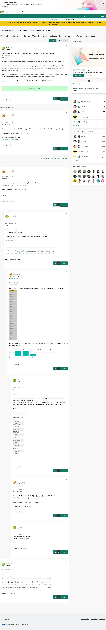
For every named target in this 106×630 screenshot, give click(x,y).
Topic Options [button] (62, 40)
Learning (63, 11)
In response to (6, 119)
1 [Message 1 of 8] (6, 99)
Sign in (91, 16)
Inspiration (34, 11)
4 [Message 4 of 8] (10, 259)
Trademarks (102, 619)
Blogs (56, 11)
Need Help (9, 94)
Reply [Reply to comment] (64, 148)
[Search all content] (84, 19)
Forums (27, 11)
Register (85, 16)
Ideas (41, 11)
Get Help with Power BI (32, 30)
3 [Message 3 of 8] (6, 201)
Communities (49, 11)
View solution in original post (10, 139)
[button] (52, 40)
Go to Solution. (37, 88)
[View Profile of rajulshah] (8, 115)
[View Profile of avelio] (7, 47)
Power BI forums (6, 30)
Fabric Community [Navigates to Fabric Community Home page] (17, 12)
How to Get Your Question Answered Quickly (85, 88)
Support (70, 11)
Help (96, 16)
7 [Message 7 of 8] (6, 145)
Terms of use (94, 619)
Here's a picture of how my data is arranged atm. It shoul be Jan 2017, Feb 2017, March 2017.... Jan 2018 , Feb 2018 (26, 587)
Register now (53, 24)
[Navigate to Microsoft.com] (4, 12)
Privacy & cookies (85, 619)
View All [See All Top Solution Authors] (76, 125)
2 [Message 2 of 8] (6, 593)
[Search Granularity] (57, 19)
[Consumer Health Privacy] (21, 624)
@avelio (9, 125)
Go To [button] (102, 16)
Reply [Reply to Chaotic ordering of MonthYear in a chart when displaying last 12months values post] (64, 98)
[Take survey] (78, 75)
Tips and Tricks (18, 94)
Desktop (46, 30)
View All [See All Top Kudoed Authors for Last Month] (76, 160)
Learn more (5, 6)
